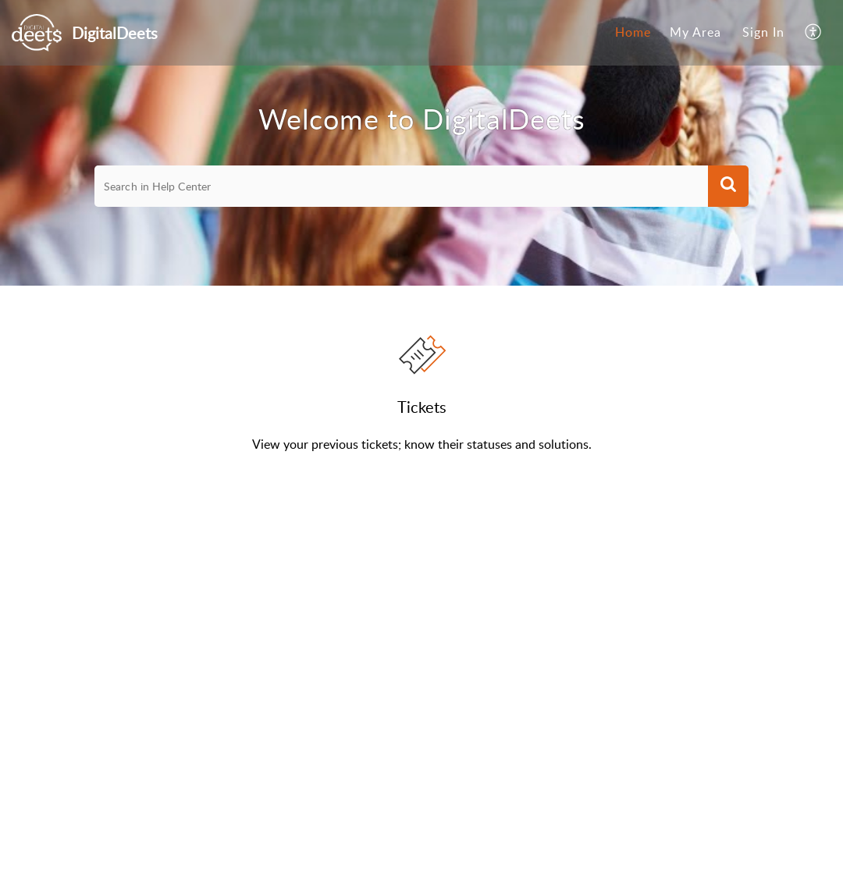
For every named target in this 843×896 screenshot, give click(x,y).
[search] (401, 186)
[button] (813, 33)
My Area (695, 32)
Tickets (421, 407)
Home (633, 32)
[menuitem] (633, 33)
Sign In (763, 32)
